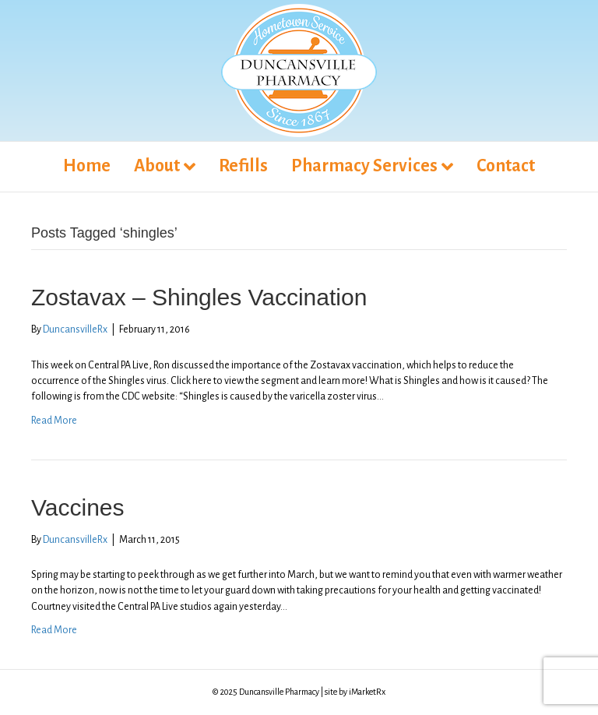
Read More (54, 420)
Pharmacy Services (364, 166)
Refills (243, 166)
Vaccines (78, 507)
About (157, 166)
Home (87, 166)
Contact (506, 166)
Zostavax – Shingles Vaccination (199, 297)
